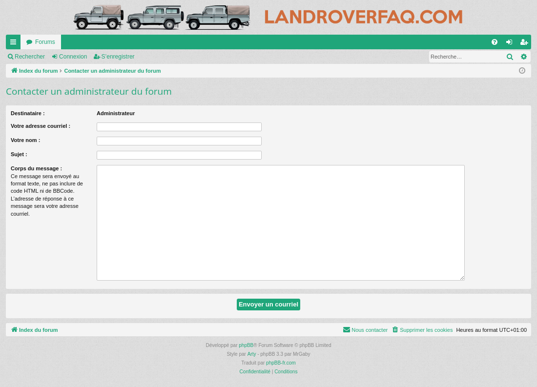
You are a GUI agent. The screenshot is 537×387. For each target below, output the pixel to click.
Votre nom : (25, 140)
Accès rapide (15, 44)
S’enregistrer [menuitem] (526, 44)
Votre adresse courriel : (40, 126)
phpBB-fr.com (281, 363)
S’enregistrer (118, 56)
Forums (45, 42)
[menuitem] (494, 42)
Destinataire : (28, 113)
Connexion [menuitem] (511, 44)
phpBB (246, 345)
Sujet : (19, 154)
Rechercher (30, 56)
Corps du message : (36, 168)
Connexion (73, 56)
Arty (252, 354)
